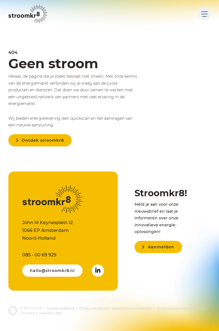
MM (58, 313)
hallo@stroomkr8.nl (52, 270)
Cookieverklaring (60, 308)
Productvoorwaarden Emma (181, 308)
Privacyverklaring (93, 308)
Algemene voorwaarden (132, 308)
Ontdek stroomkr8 (43, 140)
